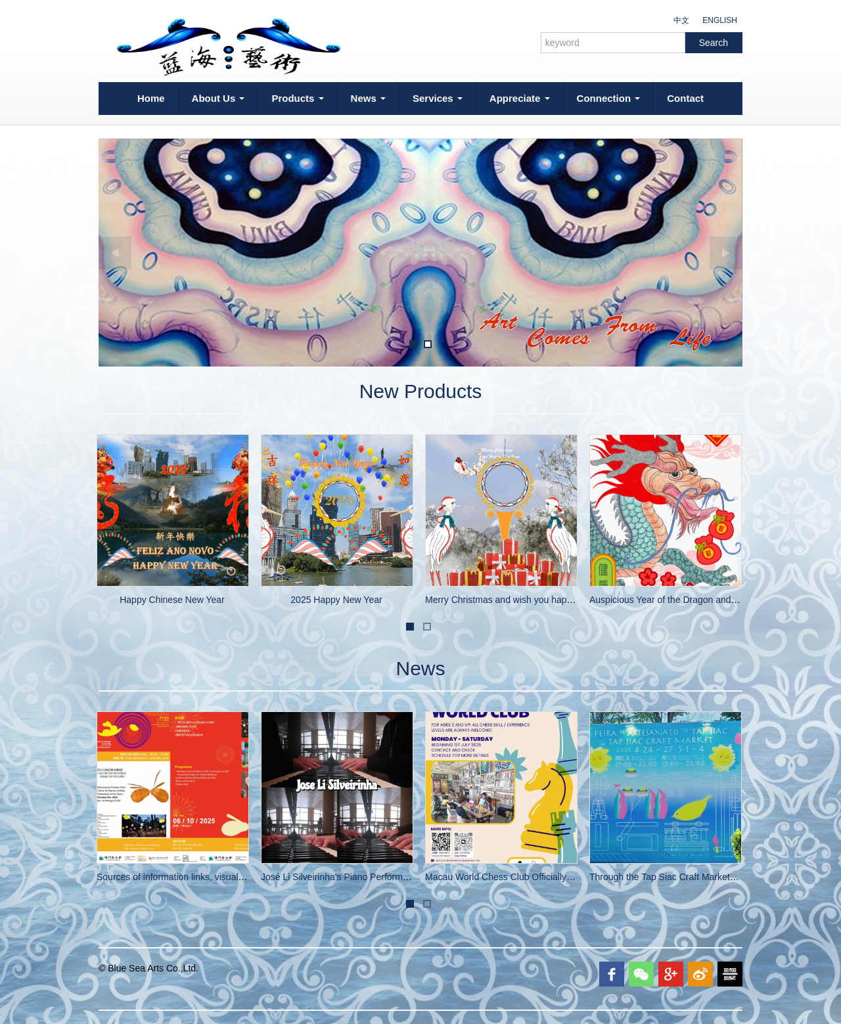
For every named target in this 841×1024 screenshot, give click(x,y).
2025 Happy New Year (336, 599)
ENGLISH (719, 20)
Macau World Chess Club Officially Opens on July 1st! (535, 877)
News (368, 98)
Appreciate (519, 98)
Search (713, 42)
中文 (681, 20)
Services (438, 98)
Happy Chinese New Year (172, 599)
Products (297, 98)
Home (151, 98)
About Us (218, 98)
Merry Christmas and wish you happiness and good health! (544, 599)
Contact (685, 98)
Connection (609, 98)
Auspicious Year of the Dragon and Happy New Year (695, 599)
